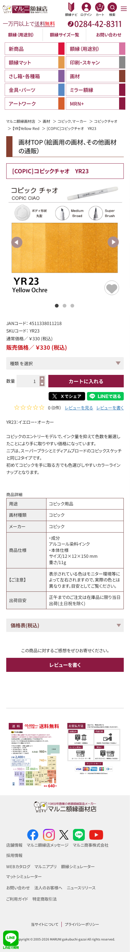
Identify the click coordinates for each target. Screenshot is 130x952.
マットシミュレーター (24, 876)
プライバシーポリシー (82, 924)
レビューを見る (79, 408)
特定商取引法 (44, 899)
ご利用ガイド (17, 899)
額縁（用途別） (21, 34)
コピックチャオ (105, 121)
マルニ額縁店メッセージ (48, 845)
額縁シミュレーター (78, 866)
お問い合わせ (108, 34)
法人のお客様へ (48, 888)
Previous (17, 242)
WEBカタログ (18, 866)
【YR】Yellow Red (25, 128)
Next (113, 242)
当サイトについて (44, 924)
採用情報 (14, 855)
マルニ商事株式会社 (90, 845)
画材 (46, 121)
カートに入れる (86, 381)
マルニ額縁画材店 (20, 121)
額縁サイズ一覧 (64, 34)
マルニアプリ (46, 866)
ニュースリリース (81, 888)
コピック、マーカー (72, 121)
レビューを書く (110, 408)
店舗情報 (14, 845)
